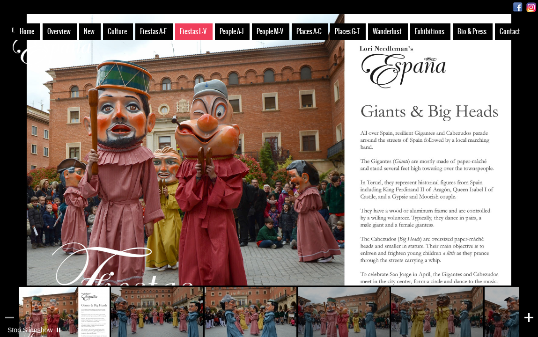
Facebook (518, 7)
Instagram (531, 7)
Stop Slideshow (30, 330)
